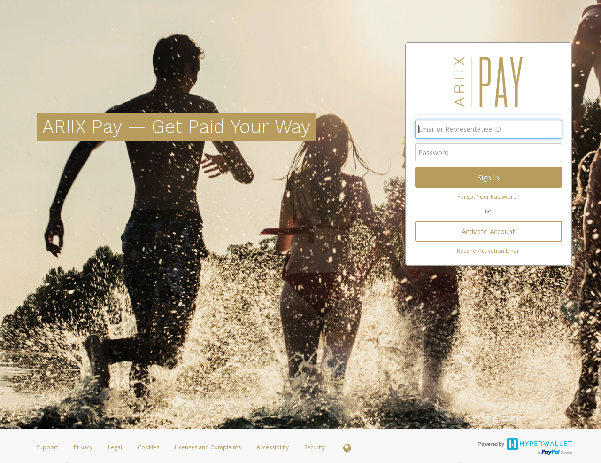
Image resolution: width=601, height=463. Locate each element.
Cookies (148, 447)
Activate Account (488, 231)
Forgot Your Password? (488, 197)
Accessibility (272, 447)
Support (47, 447)
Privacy (83, 447)
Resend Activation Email (488, 251)
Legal (115, 447)
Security (314, 447)
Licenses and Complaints (208, 447)
